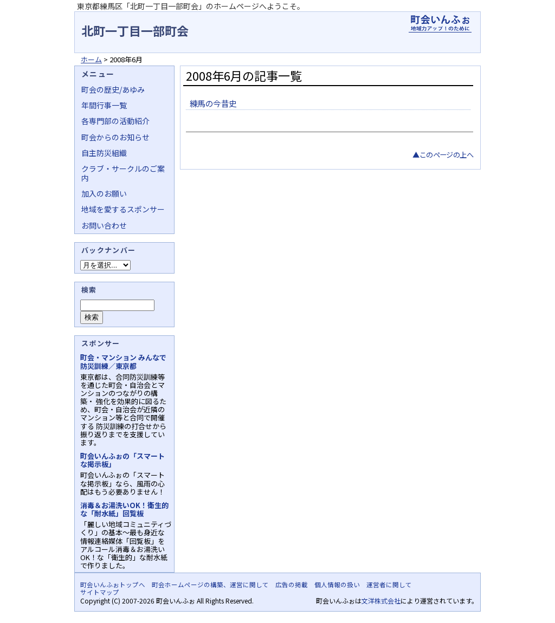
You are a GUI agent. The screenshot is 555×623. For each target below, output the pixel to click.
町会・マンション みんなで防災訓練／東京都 (123, 361)
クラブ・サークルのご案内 (123, 173)
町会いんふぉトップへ (112, 584)
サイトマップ (99, 592)
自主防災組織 (104, 152)
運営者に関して (389, 584)
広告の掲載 (291, 584)
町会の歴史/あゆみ (113, 89)
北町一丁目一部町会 (135, 30)
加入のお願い (104, 193)
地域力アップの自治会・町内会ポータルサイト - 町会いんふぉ (440, 24)
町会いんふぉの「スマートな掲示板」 (122, 460)
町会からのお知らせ (115, 137)
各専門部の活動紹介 (115, 120)
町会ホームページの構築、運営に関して (210, 584)
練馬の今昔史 (213, 103)
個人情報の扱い (337, 584)
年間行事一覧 (104, 105)
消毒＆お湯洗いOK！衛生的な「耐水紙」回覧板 (124, 509)
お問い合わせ (104, 225)
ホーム (91, 59)
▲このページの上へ (442, 155)
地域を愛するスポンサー (123, 209)
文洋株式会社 (381, 600)
